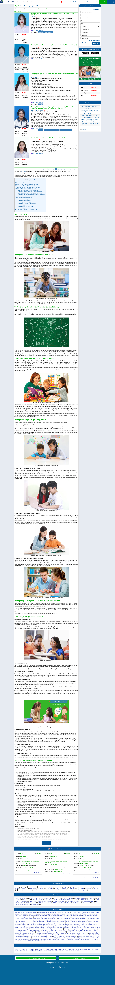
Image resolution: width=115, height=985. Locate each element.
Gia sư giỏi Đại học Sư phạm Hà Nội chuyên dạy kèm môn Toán (49, 137)
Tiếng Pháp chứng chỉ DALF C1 (50, 924)
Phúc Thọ (88, 888)
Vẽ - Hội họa (94, 914)
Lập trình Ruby (24, 930)
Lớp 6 (33, 949)
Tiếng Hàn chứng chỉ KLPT (83, 927)
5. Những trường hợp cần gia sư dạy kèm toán (25, 188)
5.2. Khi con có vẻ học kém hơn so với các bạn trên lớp (30, 191)
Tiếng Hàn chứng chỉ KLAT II (55, 927)
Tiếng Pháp (46, 923)
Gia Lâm (82, 887)
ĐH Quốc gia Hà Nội (37, 899)
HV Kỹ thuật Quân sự (31, 902)
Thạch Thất (42, 890)
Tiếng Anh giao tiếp (52, 915)
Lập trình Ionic (31, 933)
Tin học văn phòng (76, 929)
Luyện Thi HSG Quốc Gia (21, 915)
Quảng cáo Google (25, 939)
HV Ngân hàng (86, 902)
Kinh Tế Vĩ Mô (77, 933)
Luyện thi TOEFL (24, 918)
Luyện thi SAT (55, 912)
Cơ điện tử (58, 935)
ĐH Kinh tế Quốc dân (80, 898)
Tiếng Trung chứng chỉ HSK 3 (79, 918)
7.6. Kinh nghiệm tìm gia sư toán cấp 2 (26, 206)
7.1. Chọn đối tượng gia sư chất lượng (26, 199)
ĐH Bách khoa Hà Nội (46, 898)
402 (70, 169)
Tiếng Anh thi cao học (87, 915)
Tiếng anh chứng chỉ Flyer (46, 936)
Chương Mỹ (49, 887)
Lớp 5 (30, 949)
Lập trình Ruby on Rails (60, 932)
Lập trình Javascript (62, 930)
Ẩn (34, 180)
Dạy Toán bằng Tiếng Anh (31, 912)
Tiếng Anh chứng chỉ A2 (27, 917)
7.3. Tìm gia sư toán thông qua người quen (27, 202)
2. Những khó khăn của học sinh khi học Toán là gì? (26, 184)
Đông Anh (65, 887)
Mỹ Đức (64, 888)
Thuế (23, 936)
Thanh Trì (58, 890)
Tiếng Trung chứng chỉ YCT (52, 921)
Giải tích (61, 912)
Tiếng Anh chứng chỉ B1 (39, 917)
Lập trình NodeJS (53, 930)
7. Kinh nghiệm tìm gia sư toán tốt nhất (23, 197)
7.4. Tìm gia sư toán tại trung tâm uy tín (27, 203)
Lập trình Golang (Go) (41, 932)
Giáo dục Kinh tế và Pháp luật (32, 936)
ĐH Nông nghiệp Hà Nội (88, 901)
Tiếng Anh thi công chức (75, 915)
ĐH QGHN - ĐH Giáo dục (52, 899)
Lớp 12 (55, 949)
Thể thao (71, 933)
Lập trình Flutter (23, 933)
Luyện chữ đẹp (32, 914)
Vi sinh (92, 935)
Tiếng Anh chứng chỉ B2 (51, 917)
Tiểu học (77, 949)
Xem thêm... (84, 129)
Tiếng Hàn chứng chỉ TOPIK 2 (27, 927)
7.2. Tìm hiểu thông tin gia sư (24, 200)
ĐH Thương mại (35, 904)
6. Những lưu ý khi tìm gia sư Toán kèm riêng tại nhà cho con (28, 196)
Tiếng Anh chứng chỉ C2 (75, 917)
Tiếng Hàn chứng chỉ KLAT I (41, 927)
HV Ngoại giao (26, 899)
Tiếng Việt (25, 914)
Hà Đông (89, 887)
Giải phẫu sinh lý (86, 935)
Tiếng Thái (59, 939)
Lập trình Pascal (38, 933)
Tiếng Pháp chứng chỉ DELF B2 (35, 924)
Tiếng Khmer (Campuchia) (74, 939)
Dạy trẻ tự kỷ (94, 939)
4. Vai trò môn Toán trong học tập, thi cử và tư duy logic (27, 187)
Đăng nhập (103, 2)
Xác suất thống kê (29, 935)
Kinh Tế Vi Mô (85, 933)
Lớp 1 (16, 949)
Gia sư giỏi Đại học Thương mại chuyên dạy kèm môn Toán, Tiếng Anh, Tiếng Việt (54, 44)
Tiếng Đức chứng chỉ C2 (75, 926)
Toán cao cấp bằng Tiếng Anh (45, 912)
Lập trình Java (31, 930)
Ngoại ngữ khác (73, 937)
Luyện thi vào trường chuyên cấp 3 (37, 950)
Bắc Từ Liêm (31, 887)
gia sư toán (23, 171)
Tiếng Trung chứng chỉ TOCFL (25, 921)
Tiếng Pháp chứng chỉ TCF (80, 924)
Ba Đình (17, 887)
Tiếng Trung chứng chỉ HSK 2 (65, 918)
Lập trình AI (32, 932)
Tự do (68, 949)
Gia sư (95, 1)
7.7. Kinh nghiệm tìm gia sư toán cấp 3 (26, 208)
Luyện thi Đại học (62, 949)
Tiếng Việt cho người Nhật (47, 914)
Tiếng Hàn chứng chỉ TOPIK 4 (27, 929)
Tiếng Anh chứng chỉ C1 (63, 917)
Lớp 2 (20, 949)
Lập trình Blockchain (24, 932)
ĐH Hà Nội (91, 898)
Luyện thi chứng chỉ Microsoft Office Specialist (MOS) (27, 940)
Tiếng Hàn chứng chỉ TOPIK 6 (56, 929)
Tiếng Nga (66, 937)
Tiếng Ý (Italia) (52, 939)
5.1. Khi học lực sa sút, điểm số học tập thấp (28, 190)
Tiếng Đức (89, 924)
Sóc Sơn (20, 890)
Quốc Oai (96, 888)
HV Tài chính (76, 902)
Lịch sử (75, 914)
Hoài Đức (24, 888)
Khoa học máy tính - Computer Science (41, 937)
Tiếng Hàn (84, 926)
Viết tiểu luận (83, 939)
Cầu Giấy (40, 887)
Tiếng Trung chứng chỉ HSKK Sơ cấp (54, 920)
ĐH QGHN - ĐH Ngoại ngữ (87, 899)
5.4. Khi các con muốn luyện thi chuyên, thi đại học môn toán (31, 194)
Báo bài (38, 914)
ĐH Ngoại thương (33, 898)
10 (61, 169)
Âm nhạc (84, 914)
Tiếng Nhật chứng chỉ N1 (71, 921)
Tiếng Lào (64, 939)
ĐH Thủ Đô (57, 898)
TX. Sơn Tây (28, 890)
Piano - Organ (69, 914)
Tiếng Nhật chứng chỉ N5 (37, 923)
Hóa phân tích (72, 935)
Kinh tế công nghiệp (19, 935)
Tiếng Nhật (61, 921)
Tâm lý (88, 939)
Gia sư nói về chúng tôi (79, 958)
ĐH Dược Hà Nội (68, 898)
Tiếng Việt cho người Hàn (59, 914)
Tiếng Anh (44, 915)
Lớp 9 (44, 949)
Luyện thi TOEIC (32, 918)
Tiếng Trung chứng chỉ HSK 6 (38, 920)
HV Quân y (67, 902)
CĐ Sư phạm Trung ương (44, 902)
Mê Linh (57, 888)
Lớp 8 (40, 949)
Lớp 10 (47, 949)
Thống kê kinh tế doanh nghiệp (41, 935)
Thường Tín (76, 890)
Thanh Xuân (67, 890)
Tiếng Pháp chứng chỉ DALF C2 (66, 924)
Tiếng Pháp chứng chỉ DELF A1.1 (57, 923)
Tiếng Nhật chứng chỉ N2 (83, 921)
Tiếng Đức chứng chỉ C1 (63, 926)
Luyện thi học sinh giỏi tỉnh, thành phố (54, 950)
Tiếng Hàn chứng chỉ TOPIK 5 (41, 929)
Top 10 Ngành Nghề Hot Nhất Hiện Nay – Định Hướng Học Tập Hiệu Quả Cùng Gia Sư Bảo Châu (90, 112)
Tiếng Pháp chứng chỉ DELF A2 (88, 923)
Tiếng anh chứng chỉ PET (71, 936)
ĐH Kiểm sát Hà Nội (57, 902)
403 (74, 169)
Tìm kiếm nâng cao (94, 40)
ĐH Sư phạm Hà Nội (20, 898)
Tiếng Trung (40, 918)
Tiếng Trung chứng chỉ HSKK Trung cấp (72, 920)
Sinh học (79, 914)
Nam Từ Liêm (72, 888)
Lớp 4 (26, 949)
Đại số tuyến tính (90, 936)
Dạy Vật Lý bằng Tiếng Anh (83, 912)
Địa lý (52, 937)
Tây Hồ (35, 890)
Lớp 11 (51, 949)
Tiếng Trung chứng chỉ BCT (38, 921)
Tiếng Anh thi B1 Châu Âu (63, 915)
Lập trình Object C (79, 930)
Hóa (75, 912)
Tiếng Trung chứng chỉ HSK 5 (23, 920)
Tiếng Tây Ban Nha (58, 937)
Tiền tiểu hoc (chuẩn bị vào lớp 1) (88, 949)
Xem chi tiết (37, 872)
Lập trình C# (38, 930)
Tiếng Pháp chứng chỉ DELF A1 (73, 923)
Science (80, 936)
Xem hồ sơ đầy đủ (37, 30)
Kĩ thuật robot (65, 935)
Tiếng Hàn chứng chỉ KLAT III (69, 927)
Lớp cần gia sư (65, 2)
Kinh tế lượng (52, 935)
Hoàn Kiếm (32, 888)
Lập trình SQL (45, 930)
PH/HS (89, 1)
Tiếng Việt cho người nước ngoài (85, 937)
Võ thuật (89, 914)
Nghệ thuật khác (65, 933)
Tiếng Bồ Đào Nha (44, 939)
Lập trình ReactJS (71, 932)
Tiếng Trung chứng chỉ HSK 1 (50, 918)
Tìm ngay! (96, 43)
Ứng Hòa (84, 890)
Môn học (82, 1)
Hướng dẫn (96, 9)
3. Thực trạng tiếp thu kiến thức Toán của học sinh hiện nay (28, 185)
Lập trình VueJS (90, 932)
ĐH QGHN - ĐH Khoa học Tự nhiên (69, 899)
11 (64, 169)
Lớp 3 (23, 949)
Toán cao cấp (21, 912)
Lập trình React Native (81, 932)
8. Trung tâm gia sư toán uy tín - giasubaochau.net (26, 209)
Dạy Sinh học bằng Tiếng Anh (35, 915)
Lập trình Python (93, 929)
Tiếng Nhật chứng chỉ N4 (25, 923)
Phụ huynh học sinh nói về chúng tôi (36, 958)
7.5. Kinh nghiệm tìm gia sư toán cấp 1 (26, 205)
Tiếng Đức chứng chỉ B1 (39, 926)
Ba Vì (23, 887)
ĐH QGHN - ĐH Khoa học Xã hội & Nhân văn (40, 901)
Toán (16, 912)
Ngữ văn (92, 912)
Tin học (84, 936)
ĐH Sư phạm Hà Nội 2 (59, 901)
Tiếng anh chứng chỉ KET (59, 936)
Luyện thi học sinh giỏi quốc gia (71, 950)
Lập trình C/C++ (85, 929)
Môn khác (43, 940)
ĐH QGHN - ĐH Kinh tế (73, 901)
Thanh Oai (50, 890)
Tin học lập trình (67, 929)
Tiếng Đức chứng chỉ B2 (51, 926)
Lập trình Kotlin (87, 930)
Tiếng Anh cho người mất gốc (88, 917)
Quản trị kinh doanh (93, 933)
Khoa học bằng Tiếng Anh (54, 933)
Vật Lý (72, 912)
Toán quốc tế (67, 912)
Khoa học (45, 933)
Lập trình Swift (71, 930)
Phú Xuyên (81, 888)
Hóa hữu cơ (79, 935)
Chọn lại (83, 42)
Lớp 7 (37, 949)
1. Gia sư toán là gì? (19, 182)
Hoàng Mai (41, 888)
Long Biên (50, 888)
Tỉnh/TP (75, 1)
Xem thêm (46, 843)
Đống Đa (73, 887)
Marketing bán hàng (34, 939)
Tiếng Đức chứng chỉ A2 (27, 926)
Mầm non (72, 949)
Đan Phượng (58, 887)
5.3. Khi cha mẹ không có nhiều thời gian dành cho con (30, 193)
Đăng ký (111, 2)
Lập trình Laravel (50, 932)
